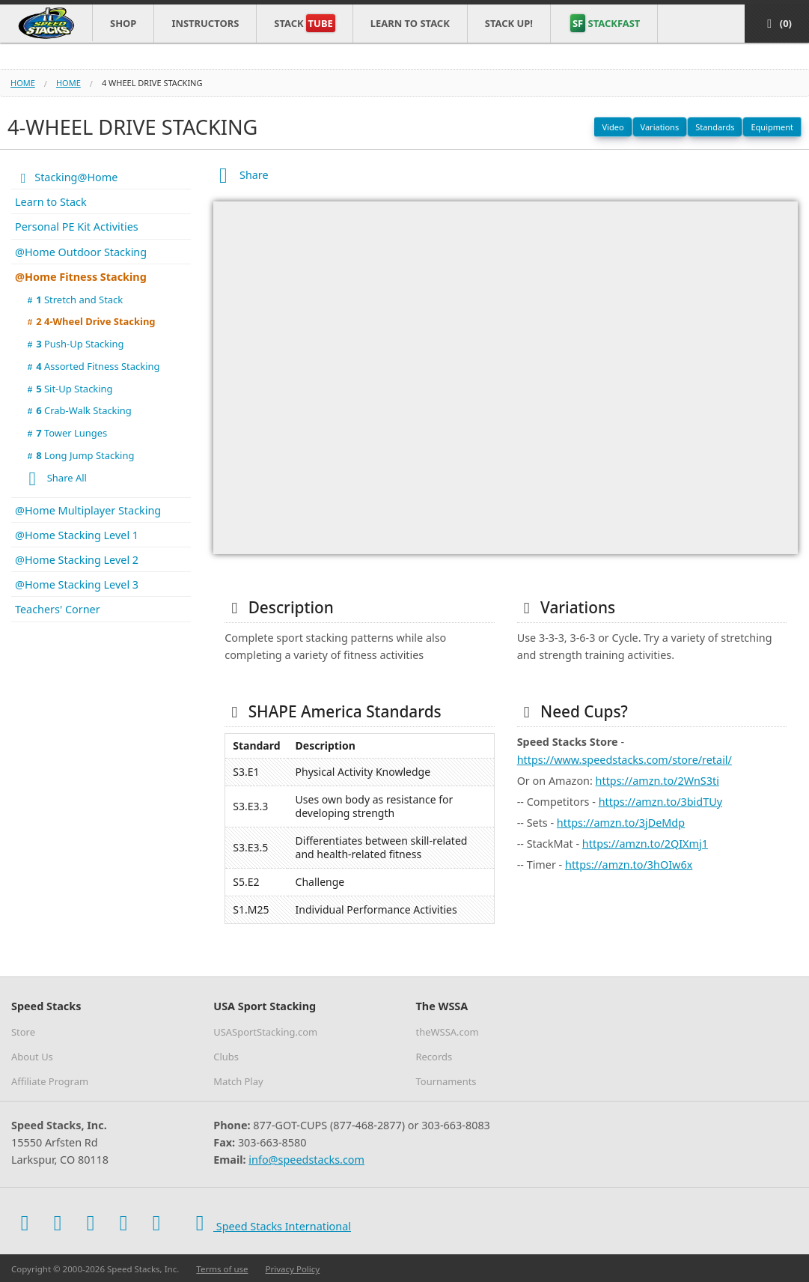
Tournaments (446, 1081)
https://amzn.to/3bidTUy (660, 802)
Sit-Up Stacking (68, 388)
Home (22, 82)
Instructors (205, 23)
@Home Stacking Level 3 (76, 584)
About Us (32, 1056)
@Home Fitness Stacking (81, 277)
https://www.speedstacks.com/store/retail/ (624, 760)
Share (240, 175)
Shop (123, 23)
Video (612, 127)
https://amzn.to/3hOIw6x (628, 864)
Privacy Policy (293, 1269)
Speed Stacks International (268, 1223)
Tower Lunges (65, 433)
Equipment (772, 127)
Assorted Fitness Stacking (92, 366)
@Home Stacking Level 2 (76, 560)
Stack (304, 23)
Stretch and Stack (73, 299)
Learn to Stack (410, 23)
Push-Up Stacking (74, 343)
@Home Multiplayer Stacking (88, 510)
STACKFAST (605, 23)
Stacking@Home (66, 177)
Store (23, 1032)
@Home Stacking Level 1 (76, 535)
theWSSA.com (447, 1032)
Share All (53, 479)
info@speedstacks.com (306, 1159)
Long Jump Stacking (79, 455)
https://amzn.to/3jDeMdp (621, 822)
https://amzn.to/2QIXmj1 (645, 843)
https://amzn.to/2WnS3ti (657, 781)
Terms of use (222, 1269)
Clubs (226, 1056)
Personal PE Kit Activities (76, 226)
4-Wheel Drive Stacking (90, 321)
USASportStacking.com (265, 1032)
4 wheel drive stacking (152, 82)
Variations (660, 127)
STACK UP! (509, 23)
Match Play (238, 1081)
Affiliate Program (49, 1081)
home (68, 82)
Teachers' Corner (57, 609)
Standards (714, 127)
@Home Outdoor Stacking (81, 252)
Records (434, 1056)
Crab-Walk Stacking (78, 410)
